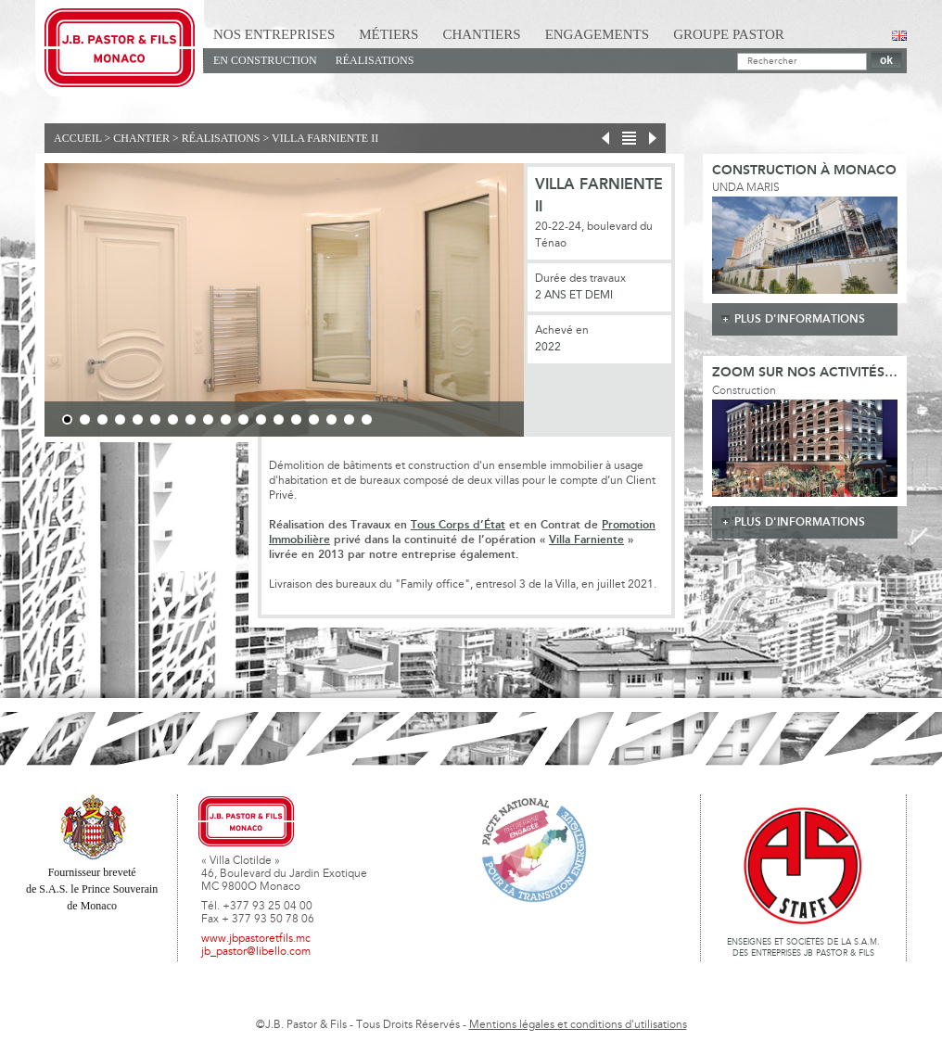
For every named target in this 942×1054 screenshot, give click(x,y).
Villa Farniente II (325, 138)
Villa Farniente (586, 540)
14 (296, 419)
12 (261, 419)
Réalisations (375, 60)
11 (243, 419)
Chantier (141, 138)
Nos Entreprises (274, 34)
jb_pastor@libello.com (256, 952)
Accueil (78, 138)
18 (367, 419)
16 (331, 419)
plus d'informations (799, 319)
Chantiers (481, 34)
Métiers (388, 34)
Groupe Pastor (728, 34)
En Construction (265, 60)
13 (279, 419)
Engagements (597, 34)
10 (226, 419)
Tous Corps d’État (458, 525)
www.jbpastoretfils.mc (256, 939)
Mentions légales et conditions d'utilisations (578, 1025)
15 (314, 419)
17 (349, 419)
